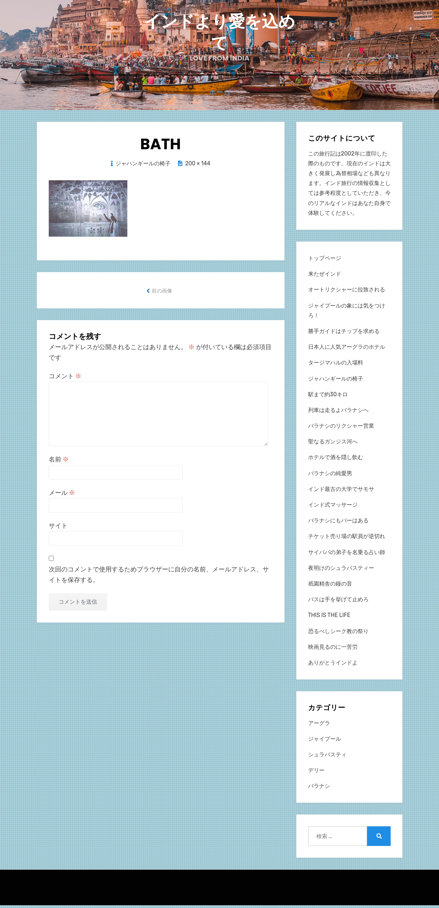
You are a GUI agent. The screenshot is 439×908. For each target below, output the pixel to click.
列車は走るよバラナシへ (338, 412)
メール (62, 495)
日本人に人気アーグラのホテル (346, 349)
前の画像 (162, 293)
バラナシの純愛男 (330, 475)
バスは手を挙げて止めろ (338, 602)
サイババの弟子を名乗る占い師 (346, 554)
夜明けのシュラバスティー (341, 570)
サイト (58, 528)
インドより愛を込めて (219, 34)
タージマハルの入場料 (335, 365)
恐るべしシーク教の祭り (338, 633)
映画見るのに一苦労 (333, 649)
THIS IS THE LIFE (329, 618)
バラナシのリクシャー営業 (341, 428)
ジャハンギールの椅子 (143, 166)
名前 (59, 462)
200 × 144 (197, 166)
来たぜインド (324, 276)
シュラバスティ (327, 757)
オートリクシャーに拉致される (346, 292)
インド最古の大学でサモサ (341, 491)
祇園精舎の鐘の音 (330, 586)
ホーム (219, 96)
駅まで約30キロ (328, 397)
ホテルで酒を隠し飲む (335, 460)
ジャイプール (324, 741)
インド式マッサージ (333, 507)
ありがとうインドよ (333, 665)
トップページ (324, 260)
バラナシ (319, 788)
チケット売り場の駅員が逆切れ (346, 539)
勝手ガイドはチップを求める (344, 333)
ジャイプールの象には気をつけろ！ (346, 313)
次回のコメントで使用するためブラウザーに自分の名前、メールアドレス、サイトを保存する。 (159, 577)
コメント (65, 379)
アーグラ (319, 725)
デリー (316, 772)
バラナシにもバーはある (338, 523)
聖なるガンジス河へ (333, 444)
